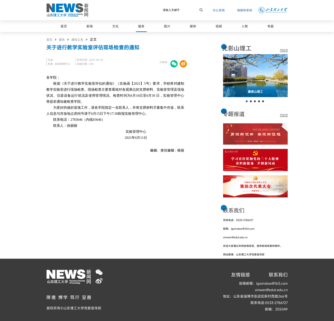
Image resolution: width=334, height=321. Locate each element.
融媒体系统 (244, 10)
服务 (62, 40)
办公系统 (219, 10)
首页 (49, 40)
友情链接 (240, 275)
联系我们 (278, 275)
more (284, 50)
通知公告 (77, 40)
